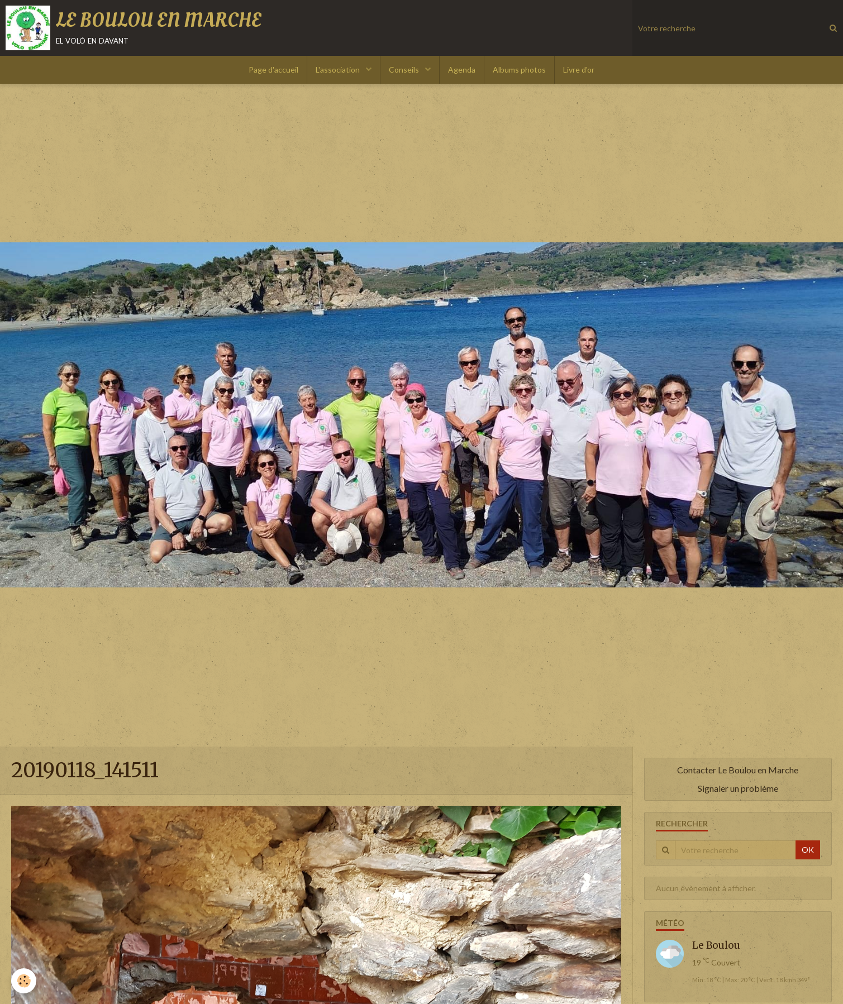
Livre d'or (578, 69)
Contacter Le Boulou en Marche (737, 769)
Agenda (461, 69)
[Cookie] (23, 980)
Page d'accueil (273, 69)
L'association (338, 69)
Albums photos (519, 69)
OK (808, 849)
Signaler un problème (738, 788)
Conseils (405, 69)
